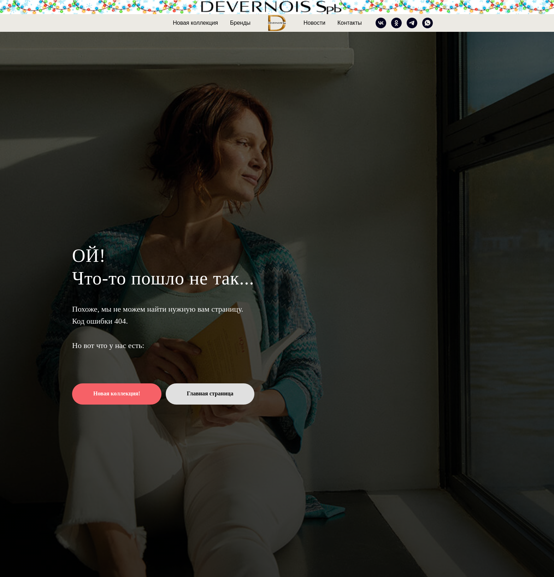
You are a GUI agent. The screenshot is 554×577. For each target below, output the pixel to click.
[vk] (381, 23)
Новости (314, 23)
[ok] (396, 23)
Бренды (240, 23)
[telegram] (412, 23)
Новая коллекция (195, 23)
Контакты (349, 23)
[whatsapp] (427, 23)
